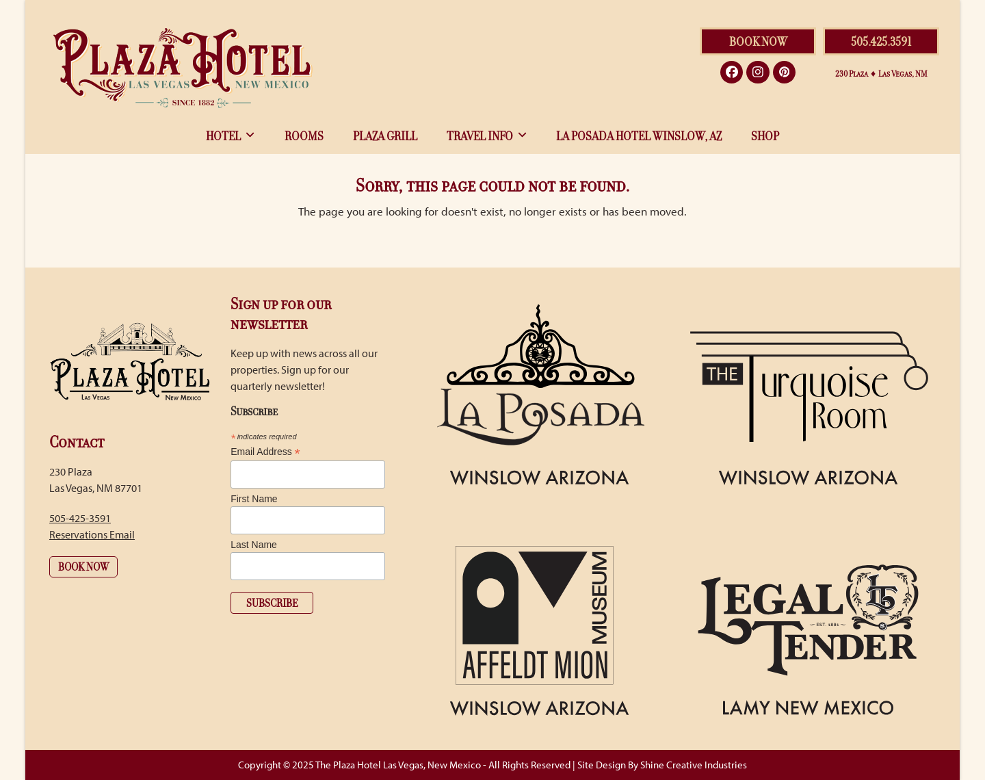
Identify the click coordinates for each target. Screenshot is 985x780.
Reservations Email (92, 534)
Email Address (265, 451)
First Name (254, 498)
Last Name (254, 544)
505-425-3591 (80, 518)
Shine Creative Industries (693, 764)
